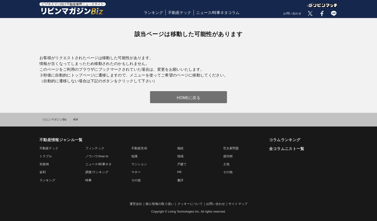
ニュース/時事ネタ (98, 164)
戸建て (182, 164)
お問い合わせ (292, 13)
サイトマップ (238, 204)
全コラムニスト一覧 (286, 149)
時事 (88, 180)
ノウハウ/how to (96, 156)
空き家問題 (231, 148)
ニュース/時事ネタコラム (218, 13)
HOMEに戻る (188, 98)
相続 (180, 148)
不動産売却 (139, 148)
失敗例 (44, 164)
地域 (180, 156)
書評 (180, 180)
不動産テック (179, 13)
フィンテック (94, 148)
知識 (134, 156)
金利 (42, 172)
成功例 (228, 156)
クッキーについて (190, 204)
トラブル (45, 156)
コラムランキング (285, 140)
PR (179, 172)
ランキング (153, 13)
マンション (139, 164)
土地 (226, 164)
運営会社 (136, 204)
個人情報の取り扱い (159, 204)
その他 (228, 172)
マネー (136, 172)
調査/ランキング (96, 172)
